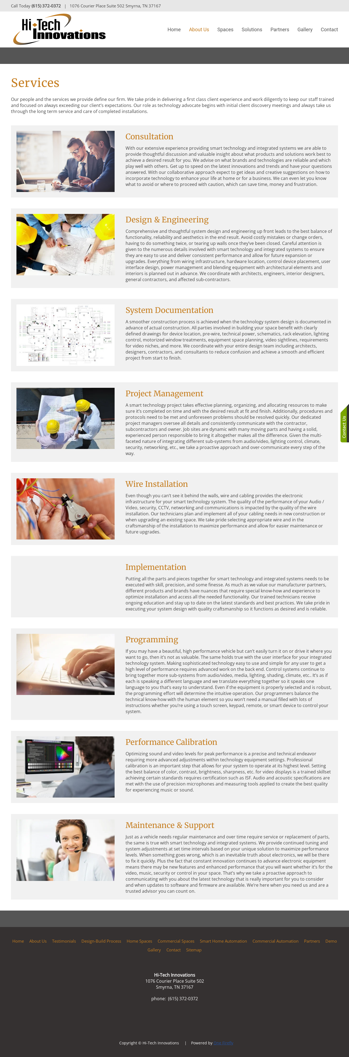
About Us (38, 941)
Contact (329, 29)
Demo (331, 941)
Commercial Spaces (176, 941)
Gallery (305, 29)
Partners (280, 29)
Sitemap (194, 950)
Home (174, 29)
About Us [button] (199, 29)
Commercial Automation (275, 941)
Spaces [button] (225, 29)
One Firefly (223, 1042)
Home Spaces (139, 941)
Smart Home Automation (223, 941)
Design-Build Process (101, 941)
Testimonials (64, 941)
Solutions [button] (252, 29)
